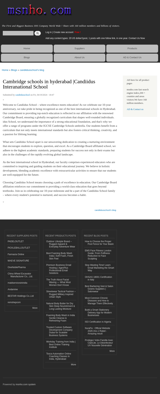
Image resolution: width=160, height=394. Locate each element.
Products (132, 48)
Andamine (13, 289)
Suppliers (79, 48)
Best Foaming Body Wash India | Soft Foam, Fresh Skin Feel (59, 256)
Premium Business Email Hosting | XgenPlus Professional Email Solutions (58, 269)
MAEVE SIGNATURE (18, 260)
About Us (79, 57)
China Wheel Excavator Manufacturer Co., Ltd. (20, 275)
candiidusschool (22, 95)
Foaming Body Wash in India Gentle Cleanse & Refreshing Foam (60, 318)
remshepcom (14, 302)
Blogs (27, 57)
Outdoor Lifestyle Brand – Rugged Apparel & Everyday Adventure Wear (60, 244)
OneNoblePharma (17, 267)
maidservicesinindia (17, 283)
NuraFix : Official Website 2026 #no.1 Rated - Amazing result (97, 331)
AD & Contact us (135, 109)
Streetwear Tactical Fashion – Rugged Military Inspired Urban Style (61, 294)
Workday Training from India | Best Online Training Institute (60, 344)
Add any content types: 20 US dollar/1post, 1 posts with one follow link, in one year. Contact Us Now (95, 38)
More (34, 308)
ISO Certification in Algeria (98, 322)
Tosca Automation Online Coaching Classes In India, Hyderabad (58, 356)
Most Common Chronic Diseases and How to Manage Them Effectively (99, 301)
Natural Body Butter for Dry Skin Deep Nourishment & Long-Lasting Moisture (60, 306)
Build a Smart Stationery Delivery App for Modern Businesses (98, 313)
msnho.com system (26, 384)
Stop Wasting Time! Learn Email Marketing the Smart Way (99, 268)
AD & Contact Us (132, 57)
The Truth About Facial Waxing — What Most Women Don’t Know (58, 282)
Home (27, 48)
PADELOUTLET (16, 241)
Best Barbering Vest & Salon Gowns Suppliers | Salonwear (99, 289)
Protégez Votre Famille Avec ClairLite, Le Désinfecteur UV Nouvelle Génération (99, 343)
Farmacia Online (16, 254)
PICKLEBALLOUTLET (19, 247)
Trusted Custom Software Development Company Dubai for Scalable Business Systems (59, 331)
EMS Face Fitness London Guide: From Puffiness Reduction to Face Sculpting (98, 254)
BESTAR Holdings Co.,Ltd (21, 296)
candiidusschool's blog (32, 70)
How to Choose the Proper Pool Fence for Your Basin (99, 242)
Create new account (63, 32)
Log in (48, 32)
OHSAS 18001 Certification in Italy (98, 278)
